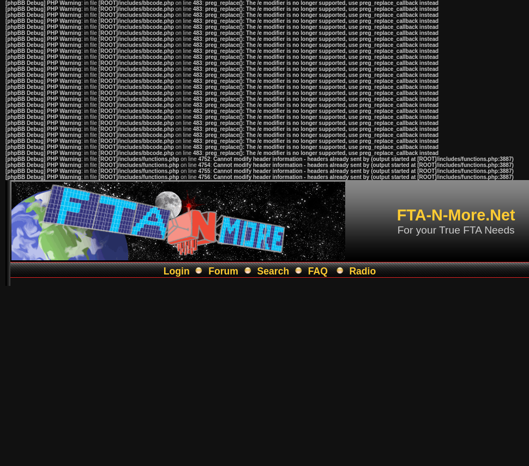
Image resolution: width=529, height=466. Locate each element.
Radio (362, 271)
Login (177, 271)
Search (273, 271)
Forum (223, 271)
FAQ (318, 271)
